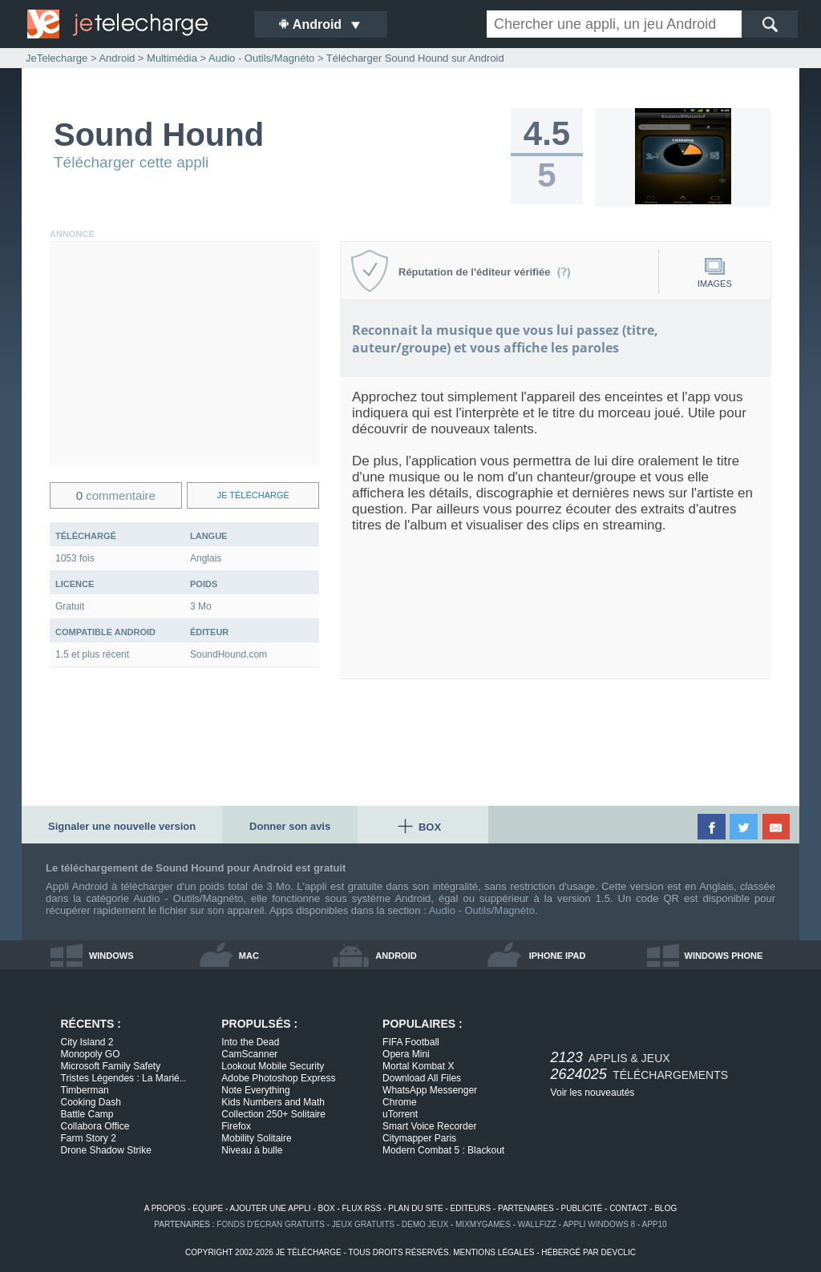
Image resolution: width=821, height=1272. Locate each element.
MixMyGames (483, 1224)
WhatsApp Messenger (429, 1090)
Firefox (236, 1126)
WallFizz (537, 1224)
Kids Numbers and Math (273, 1102)
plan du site (415, 1208)
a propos (165, 1208)
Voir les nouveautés (593, 1092)
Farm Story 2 (88, 1138)
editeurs (471, 1208)
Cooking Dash (91, 1102)
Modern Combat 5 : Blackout (443, 1150)
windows (111, 955)
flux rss (362, 1208)
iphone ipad (557, 955)
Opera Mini (406, 1054)
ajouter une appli (269, 1208)
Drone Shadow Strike (106, 1150)
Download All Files (421, 1078)
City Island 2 (87, 1042)
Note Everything (255, 1090)
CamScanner (249, 1054)
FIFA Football (410, 1042)
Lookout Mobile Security (272, 1066)
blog (665, 1208)
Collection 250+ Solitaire (273, 1114)
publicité (582, 1208)
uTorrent (400, 1114)
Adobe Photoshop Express (278, 1078)
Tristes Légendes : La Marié (124, 1078)
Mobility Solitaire (256, 1138)
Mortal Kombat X (418, 1066)
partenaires (526, 1208)
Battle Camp (87, 1114)
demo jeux (425, 1224)
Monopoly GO (90, 1054)
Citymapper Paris (419, 1138)
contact (628, 1208)
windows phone (724, 955)
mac (249, 955)
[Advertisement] (184, 354)
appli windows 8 (599, 1224)
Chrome (399, 1102)
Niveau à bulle (251, 1150)
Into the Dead (250, 1042)
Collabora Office (95, 1126)
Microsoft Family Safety (111, 1066)
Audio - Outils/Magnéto (482, 910)
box (326, 1208)
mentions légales (493, 1252)
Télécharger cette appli (131, 162)
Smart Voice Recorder (429, 1126)
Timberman (85, 1090)
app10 (654, 1224)
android (395, 955)
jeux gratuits (363, 1224)
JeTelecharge (56, 58)
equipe (207, 1208)
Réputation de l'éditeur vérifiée (484, 272)
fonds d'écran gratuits (270, 1224)
